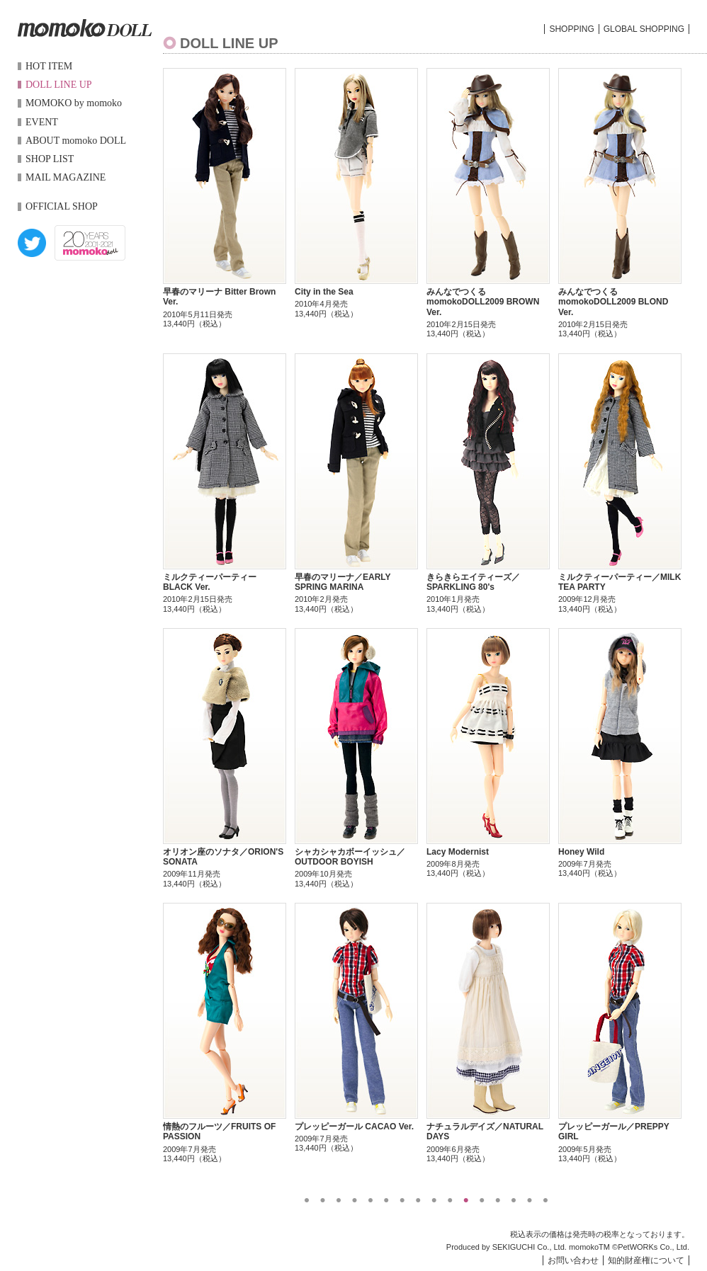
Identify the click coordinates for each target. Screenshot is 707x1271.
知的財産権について (646, 1260)
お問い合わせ (573, 1260)
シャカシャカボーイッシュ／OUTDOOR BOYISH (350, 857)
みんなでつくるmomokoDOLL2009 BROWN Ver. (482, 302)
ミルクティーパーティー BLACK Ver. (209, 582)
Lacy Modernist (457, 852)
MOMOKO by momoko (74, 103)
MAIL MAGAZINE (66, 177)
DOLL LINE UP (59, 84)
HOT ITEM (49, 66)
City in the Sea (324, 292)
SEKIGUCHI (514, 1247)
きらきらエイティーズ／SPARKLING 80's (473, 582)
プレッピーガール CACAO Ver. (354, 1127)
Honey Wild (581, 852)
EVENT (42, 122)
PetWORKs (637, 1247)
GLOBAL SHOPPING (644, 29)
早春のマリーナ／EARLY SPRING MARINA (342, 582)
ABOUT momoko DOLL (76, 140)
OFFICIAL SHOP (62, 206)
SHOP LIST (50, 159)
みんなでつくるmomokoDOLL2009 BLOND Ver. (613, 302)
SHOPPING (571, 29)
